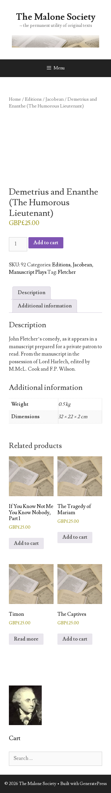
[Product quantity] (18, 244)
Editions (33, 99)
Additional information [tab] (45, 306)
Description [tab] (31, 292)
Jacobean (55, 99)
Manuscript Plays (27, 272)
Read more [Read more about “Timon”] (26, 639)
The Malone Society (55, 17)
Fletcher (67, 272)
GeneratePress (93, 784)
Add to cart (45, 243)
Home (15, 99)
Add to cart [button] (26, 543)
